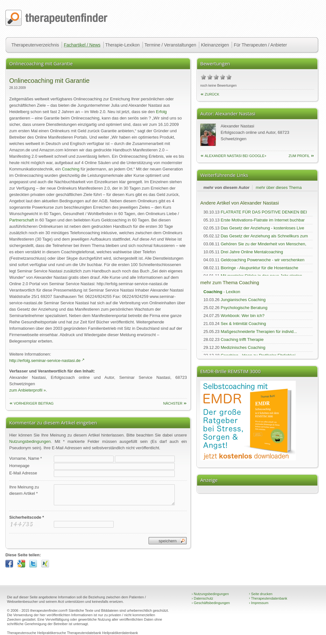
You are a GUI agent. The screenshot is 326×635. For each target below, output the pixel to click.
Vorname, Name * (25, 458)
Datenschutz (202, 598)
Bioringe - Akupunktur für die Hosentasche (259, 267)
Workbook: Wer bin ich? (243, 315)
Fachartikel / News (82, 44)
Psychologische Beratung (244, 307)
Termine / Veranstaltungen (170, 44)
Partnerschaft (21, 220)
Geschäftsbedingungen (211, 603)
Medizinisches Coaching (243, 347)
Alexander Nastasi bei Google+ (235, 156)
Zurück (212, 94)
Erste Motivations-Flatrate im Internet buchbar (263, 220)
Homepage (19, 465)
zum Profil (299, 156)
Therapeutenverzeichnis (35, 44)
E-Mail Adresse (23, 473)
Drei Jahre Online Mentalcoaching (252, 251)
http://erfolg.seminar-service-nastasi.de (45, 360)
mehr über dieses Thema (278, 187)
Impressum (258, 603)
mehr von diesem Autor (226, 187)
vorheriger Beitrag (33, 403)
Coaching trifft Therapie (242, 339)
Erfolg (161, 111)
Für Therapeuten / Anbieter (260, 44)
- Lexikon (221, 291)
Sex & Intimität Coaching (243, 323)
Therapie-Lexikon (122, 44)
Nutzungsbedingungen (30, 441)
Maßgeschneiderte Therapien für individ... (259, 331)
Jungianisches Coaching (243, 299)
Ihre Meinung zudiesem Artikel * (24, 490)
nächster (172, 403)
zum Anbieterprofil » (27, 390)
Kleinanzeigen (215, 44)
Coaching (70, 169)
